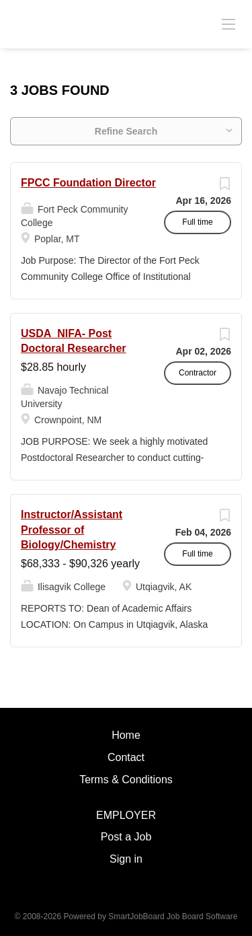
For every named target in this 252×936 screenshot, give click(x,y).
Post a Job (126, 836)
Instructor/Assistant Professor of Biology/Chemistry (71, 530)
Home (126, 735)
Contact (126, 757)
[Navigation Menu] (228, 23)
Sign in (126, 859)
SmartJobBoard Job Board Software (172, 916)
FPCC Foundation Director (88, 182)
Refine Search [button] (126, 131)
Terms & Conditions (126, 779)
